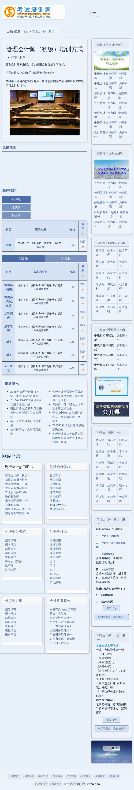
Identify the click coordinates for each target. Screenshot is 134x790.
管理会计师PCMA (16, 492)
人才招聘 (71, 776)
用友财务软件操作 (61, 634)
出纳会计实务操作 (61, 618)
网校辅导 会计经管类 (110, 45)
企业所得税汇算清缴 (62, 639)
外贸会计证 (14, 600)
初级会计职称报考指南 (111, 243)
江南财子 (41, 784)
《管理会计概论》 (110, 535)
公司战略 (55, 582)
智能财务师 (12, 505)
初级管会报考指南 (16, 480)
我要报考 (112, 608)
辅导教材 (55, 500)
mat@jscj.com (77, 783)
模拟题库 (55, 496)
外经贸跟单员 (101, 204)
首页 (26, 31)
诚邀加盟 (99, 776)
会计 (52, 561)
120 (72, 287)
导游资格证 (99, 224)
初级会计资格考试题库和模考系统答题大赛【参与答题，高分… (67, 438)
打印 (14, 57)
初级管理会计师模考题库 (111, 617)
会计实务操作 (60, 600)
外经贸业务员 (101, 195)
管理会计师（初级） (44, 31)
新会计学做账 (58, 613)
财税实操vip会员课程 (63, 609)
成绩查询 (55, 488)
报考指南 (55, 480)
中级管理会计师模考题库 (111, 728)
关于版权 (56, 776)
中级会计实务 (13, 561)
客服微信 (55, 784)
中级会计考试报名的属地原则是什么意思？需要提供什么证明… (67, 396)
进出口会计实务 (59, 643)
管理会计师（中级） (17, 484)
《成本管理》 (108, 569)
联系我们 (113, 776)
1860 (72, 245)
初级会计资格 (60, 466)
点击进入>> (122, 337)
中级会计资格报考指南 (111, 330)
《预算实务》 (108, 554)
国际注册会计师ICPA (18, 509)
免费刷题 (123, 76)
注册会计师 (58, 531)
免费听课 (113, 76)
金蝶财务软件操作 (61, 630)
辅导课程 (55, 492)
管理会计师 (99, 115)
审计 (52, 565)
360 (72, 355)
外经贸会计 (99, 105)
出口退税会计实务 (61, 626)
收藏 (22, 57)
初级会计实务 (58, 505)
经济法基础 (57, 509)
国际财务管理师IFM (17, 513)
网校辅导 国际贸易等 (110, 153)
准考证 (111, 262)
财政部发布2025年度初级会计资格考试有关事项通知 (26, 413)
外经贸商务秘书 (101, 214)
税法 (52, 570)
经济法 (9, 565)
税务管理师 (12, 496)
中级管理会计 (101, 125)
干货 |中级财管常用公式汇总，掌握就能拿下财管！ (67, 417)
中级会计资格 (15, 531)
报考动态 (55, 484)
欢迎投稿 (42, 776)
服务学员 (10, 634)
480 (72, 368)
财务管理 (10, 570)
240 (72, 341)
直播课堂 (55, 475)
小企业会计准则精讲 (62, 622)
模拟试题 (10, 630)
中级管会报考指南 (16, 488)
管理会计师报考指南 (109, 432)
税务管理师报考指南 (17, 500)
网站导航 (28, 776)
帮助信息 (85, 776)
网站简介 (14, 776)
